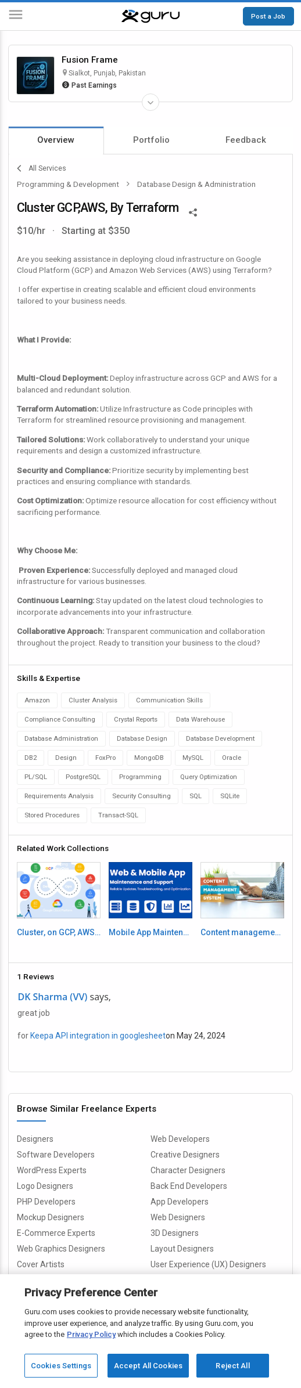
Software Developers (56, 1154)
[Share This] (193, 211)
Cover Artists (40, 1264)
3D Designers (174, 1233)
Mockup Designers (50, 1217)
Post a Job (268, 16)
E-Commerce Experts (56, 1233)
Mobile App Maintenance (151, 932)
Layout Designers (182, 1248)
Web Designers (177, 1217)
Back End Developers (188, 1186)
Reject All (232, 1365)
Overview (55, 140)
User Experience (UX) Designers (208, 1264)
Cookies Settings (61, 1365)
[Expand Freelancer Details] (150, 102)
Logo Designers (45, 1186)
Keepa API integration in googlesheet (98, 1035)
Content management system (242, 932)
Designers (35, 1139)
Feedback (245, 140)
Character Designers (187, 1170)
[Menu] (15, 16)
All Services (41, 168)
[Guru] (150, 16)
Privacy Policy (91, 1334)
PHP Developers (46, 1201)
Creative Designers (185, 1154)
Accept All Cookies (148, 1365)
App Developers (179, 1201)
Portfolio (151, 140)
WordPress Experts (52, 1170)
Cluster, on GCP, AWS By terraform (59, 932)
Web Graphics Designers (61, 1248)
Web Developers (180, 1139)
